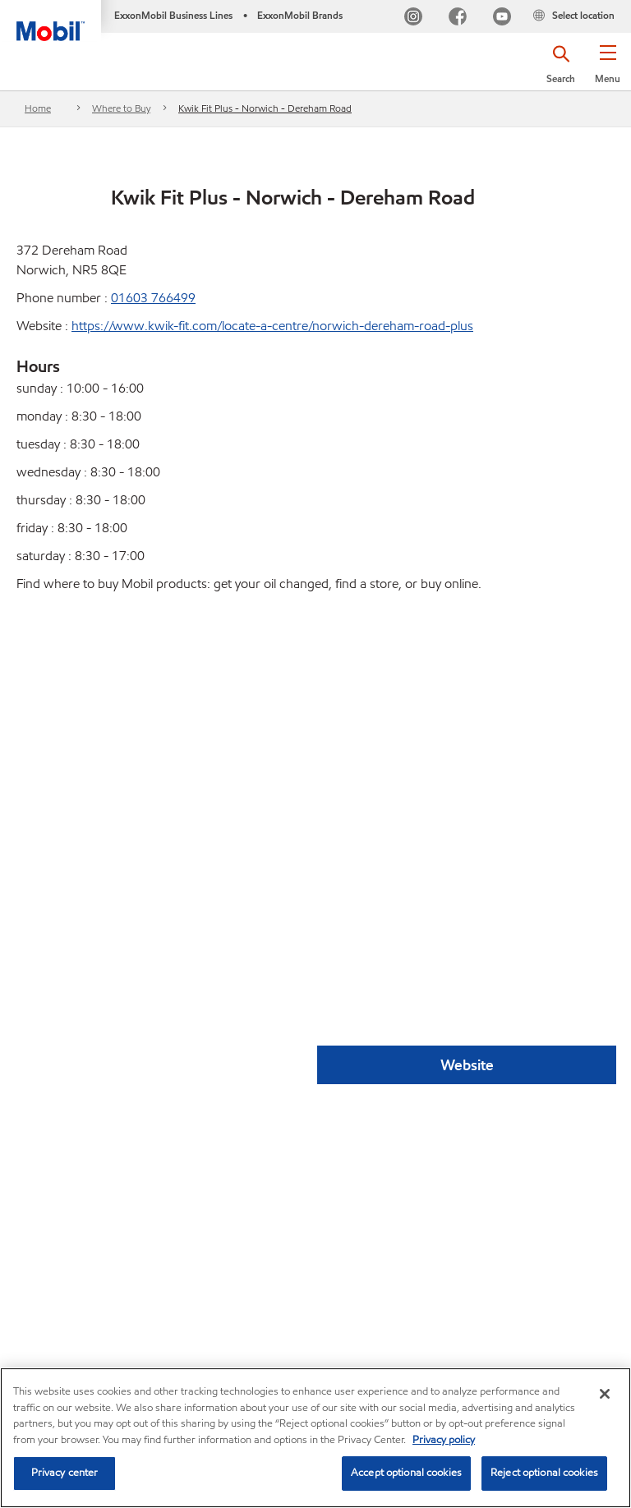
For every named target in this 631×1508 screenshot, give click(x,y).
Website (467, 1064)
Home (38, 108)
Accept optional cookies (406, 1472)
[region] (315, 1438)
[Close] (605, 1394)
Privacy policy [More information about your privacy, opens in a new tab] (443, 1439)
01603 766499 (153, 297)
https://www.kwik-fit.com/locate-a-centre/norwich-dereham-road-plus (272, 325)
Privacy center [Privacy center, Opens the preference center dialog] (65, 1472)
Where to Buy (121, 108)
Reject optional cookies (544, 1472)
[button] (607, 70)
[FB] (457, 18)
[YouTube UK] (502, 18)
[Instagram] (413, 18)
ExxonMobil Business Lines (173, 15)
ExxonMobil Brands (300, 15)
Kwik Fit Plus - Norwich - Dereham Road (265, 108)
